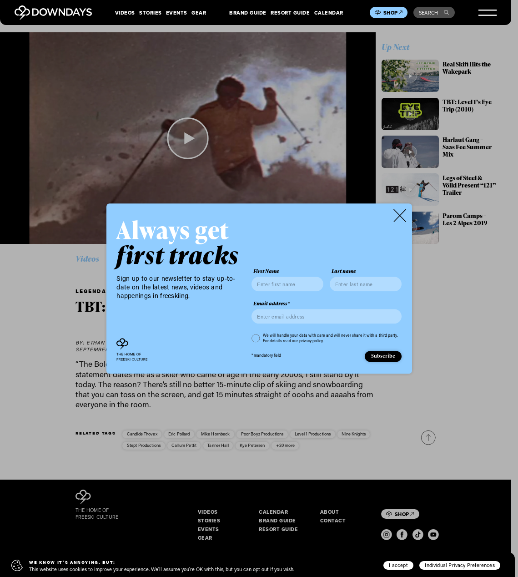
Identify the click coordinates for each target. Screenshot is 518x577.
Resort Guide (290, 13)
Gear (198, 13)
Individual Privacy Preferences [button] (459, 565)
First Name (266, 271)
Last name (344, 271)
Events (176, 13)
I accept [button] (398, 565)
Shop (392, 12)
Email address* (271, 304)
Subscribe (383, 356)
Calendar (328, 13)
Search (434, 12)
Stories (150, 13)
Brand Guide (247, 13)
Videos (125, 13)
